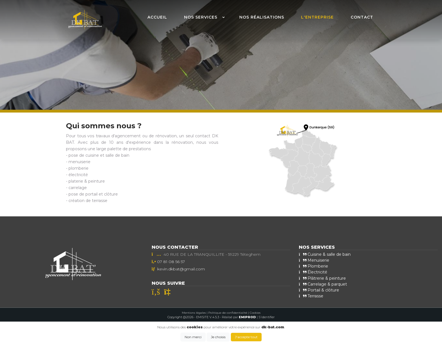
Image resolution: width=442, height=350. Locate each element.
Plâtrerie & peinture (322, 278)
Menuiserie (314, 260)
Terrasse (311, 295)
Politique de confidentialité (227, 312)
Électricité (313, 272)
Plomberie (313, 266)
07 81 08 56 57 (171, 261)
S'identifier (266, 317)
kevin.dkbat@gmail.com (181, 269)
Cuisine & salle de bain (325, 254)
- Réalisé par (238, 317)
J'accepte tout (246, 337)
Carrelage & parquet (323, 283)
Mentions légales (194, 312)
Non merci (193, 337)
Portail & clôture (319, 289)
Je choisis (218, 337)
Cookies (255, 312)
